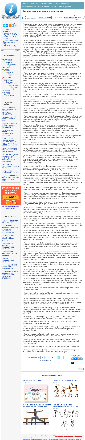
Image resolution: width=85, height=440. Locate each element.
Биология (9, 61)
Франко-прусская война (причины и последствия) (9, 125)
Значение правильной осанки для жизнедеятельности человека (37, 405)
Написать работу (9, 46)
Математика (13, 74)
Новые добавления (10, 40)
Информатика (6, 67)
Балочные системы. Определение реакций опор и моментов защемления (10, 275)
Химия (8, 94)
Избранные (34, 3)
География (12, 64)
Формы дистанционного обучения (33, 381)
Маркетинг (10, 72)
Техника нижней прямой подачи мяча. (9, 118)
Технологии (14, 85)
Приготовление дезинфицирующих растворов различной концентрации (10, 111)
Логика (8, 71)
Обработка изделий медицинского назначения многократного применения (10, 158)
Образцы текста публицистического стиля (10, 166)
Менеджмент (6, 77)
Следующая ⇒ (70, 17)
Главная (25, 3)
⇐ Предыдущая (45, 17)
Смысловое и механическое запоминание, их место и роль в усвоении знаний (9, 142)
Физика (15, 87)
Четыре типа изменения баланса (10, 171)
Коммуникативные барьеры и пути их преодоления (10, 149)
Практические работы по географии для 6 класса (8, 238)
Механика (7, 79)
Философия (6, 90)
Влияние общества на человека (10, 221)
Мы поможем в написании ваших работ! (10, 207)
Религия (10, 82)
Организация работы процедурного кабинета (8, 132)
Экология (10, 95)
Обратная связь (9, 42)
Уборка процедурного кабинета (8, 260)
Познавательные (62, 3)
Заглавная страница (7, 30)
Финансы (7, 92)
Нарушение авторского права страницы (64, 436)
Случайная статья (10, 35)
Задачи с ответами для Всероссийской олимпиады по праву (10, 178)
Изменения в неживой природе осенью (9, 253)
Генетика (10, 62)
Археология (8, 59)
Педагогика (9, 80)
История (6, 69)
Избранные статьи (10, 33)
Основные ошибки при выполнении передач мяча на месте (65, 406)
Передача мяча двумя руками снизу (65, 381)
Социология (13, 84)
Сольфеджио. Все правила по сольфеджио (9, 266)
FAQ (4, 44)
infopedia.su (25, 439)
